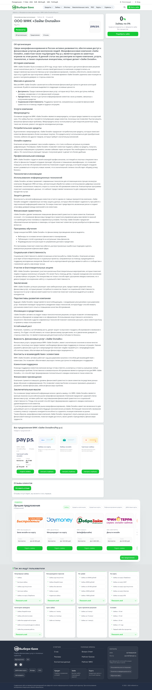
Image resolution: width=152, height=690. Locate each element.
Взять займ (133, 7)
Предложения (35, 35)
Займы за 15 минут (87, 616)
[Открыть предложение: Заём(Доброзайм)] (89, 528)
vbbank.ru (15, 12)
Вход (137, 2)
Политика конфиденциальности (121, 671)
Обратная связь (116, 675)
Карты (98, 7)
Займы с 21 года (118, 625)
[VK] (21, 665)
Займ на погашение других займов (28, 625)
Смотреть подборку (46, 471)
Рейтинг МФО (87, 662)
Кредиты (48, 7)
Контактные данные (62, 662)
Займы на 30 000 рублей (89, 586)
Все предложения (128, 558)
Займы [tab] (66, 507)
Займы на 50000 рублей (88, 577)
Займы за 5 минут (87, 611)
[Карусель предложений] (76, 532)
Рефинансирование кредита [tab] (113, 507)
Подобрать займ (123, 34)
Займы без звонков (55, 586)
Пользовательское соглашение (121, 667)
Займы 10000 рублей (87, 595)
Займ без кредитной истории (26, 620)
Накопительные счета (80, 7)
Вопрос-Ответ (87, 652)
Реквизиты (21, 30)
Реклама (57, 657)
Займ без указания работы (25, 629)
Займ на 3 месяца (54, 620)
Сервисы (108, 7)
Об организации (21, 35)
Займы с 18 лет (117, 611)
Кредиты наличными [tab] (79, 507)
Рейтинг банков (88, 657)
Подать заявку (30, 548)
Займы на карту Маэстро (121, 591)
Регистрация (125, 2)
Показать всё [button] (21, 600)
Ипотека (67, 7)
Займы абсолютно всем (24, 616)
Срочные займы (88, 447)
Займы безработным (56, 582)
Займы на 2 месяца (55, 616)
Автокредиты (19, 675)
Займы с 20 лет (117, 620)
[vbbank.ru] (26, 648)
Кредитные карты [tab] (95, 507)
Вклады (32, 670)
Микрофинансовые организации (30, 12)
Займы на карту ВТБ (119, 595)
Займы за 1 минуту (87, 620)
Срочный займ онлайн (22, 455)
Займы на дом (53, 591)
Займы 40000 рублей (87, 582)
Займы (57, 7)
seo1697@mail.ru (130, 656)
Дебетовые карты (20, 670)
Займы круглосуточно (24, 586)
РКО (92, 7)
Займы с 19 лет (117, 616)
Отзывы (46, 35)
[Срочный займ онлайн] (25, 440)
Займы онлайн (65, 447)
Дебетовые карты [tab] (131, 507)
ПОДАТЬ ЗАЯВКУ (25, 471)
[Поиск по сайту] (124, 7)
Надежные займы (54, 595)
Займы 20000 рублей (87, 591)
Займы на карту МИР (120, 582)
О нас (56, 652)
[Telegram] (16, 665)
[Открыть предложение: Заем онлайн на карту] (29, 528)
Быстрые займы (22, 582)
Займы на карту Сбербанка (26, 595)
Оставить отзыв (22, 488)
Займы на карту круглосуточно (123, 586)
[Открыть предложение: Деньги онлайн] (119, 528)
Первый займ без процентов (122, 629)
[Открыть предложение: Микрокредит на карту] (59, 528)
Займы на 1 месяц (55, 611)
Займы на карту (44, 447)
